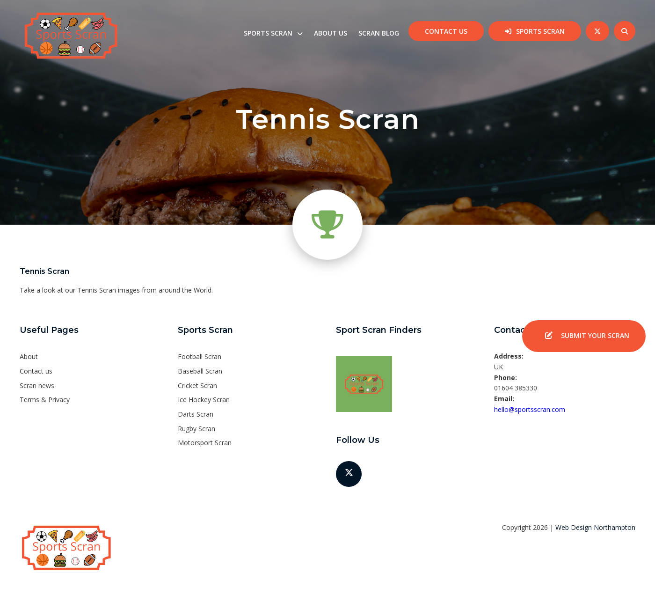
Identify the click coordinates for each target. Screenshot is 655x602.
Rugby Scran (196, 428)
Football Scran (199, 356)
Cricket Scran (197, 385)
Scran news (37, 385)
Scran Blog (378, 33)
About (29, 356)
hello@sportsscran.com (529, 409)
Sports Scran (540, 31)
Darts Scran (195, 414)
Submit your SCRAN (584, 336)
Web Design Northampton (595, 527)
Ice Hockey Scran (204, 399)
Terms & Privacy (45, 399)
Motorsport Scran (205, 442)
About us (330, 33)
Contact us (446, 31)
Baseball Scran (200, 371)
